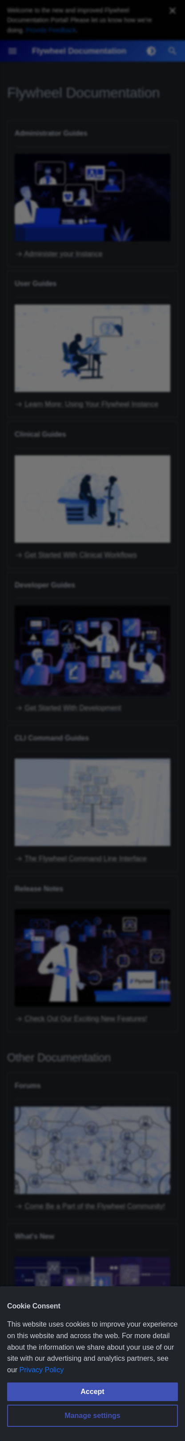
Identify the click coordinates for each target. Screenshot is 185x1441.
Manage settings (92, 1415)
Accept (92, 1391)
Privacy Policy (42, 1370)
